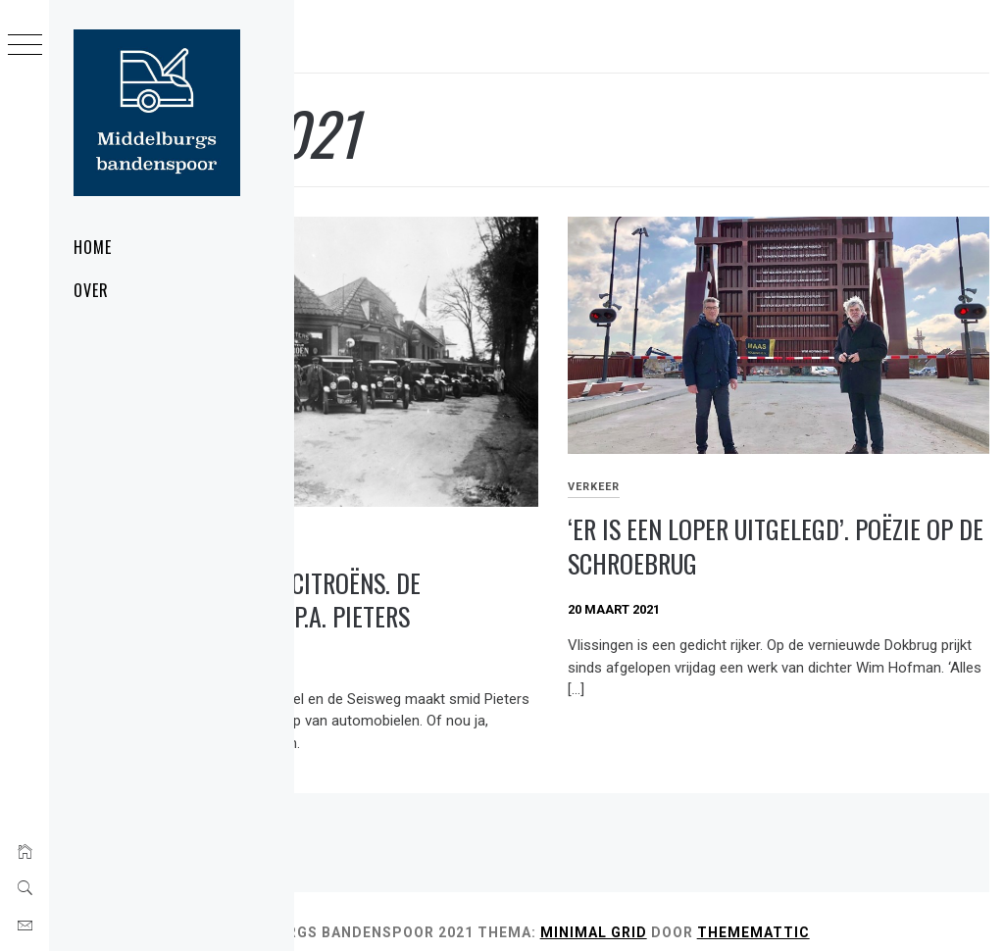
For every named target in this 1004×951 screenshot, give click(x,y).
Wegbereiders (355, 473)
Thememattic (365, 910)
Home (93, 247)
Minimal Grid (785, 888)
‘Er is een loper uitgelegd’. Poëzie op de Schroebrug (804, 492)
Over (91, 290)
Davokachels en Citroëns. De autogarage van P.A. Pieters (461, 533)
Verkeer (690, 431)
